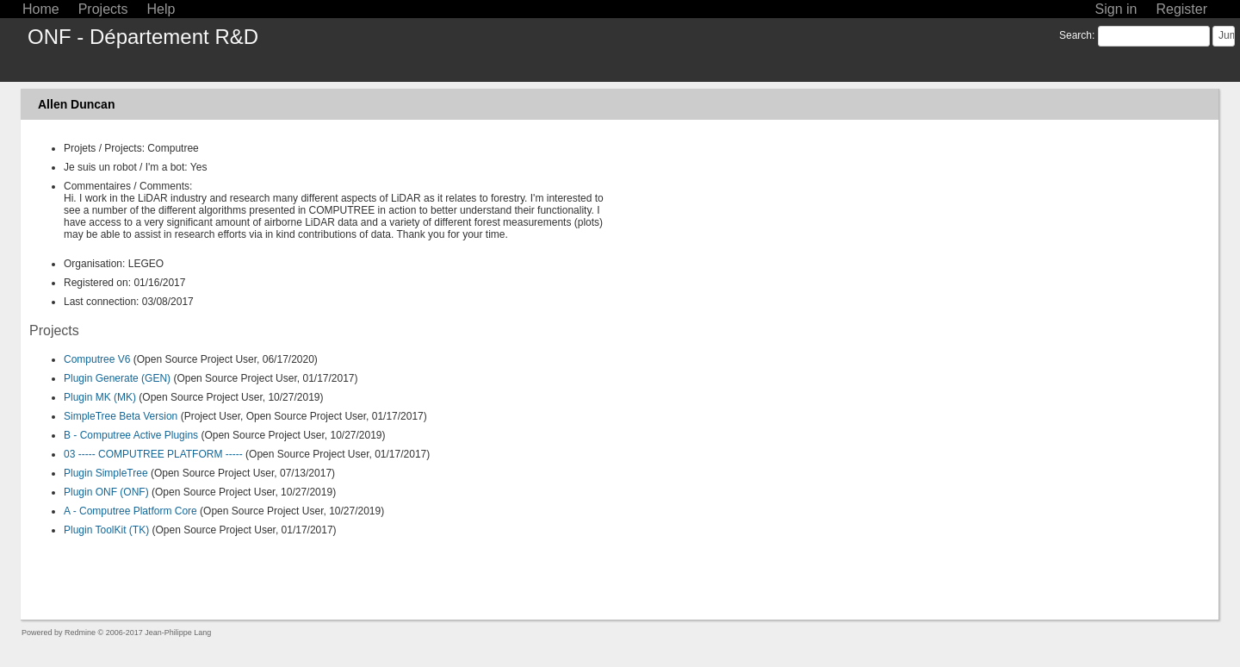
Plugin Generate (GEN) (117, 378)
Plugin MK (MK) (100, 397)
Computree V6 (97, 359)
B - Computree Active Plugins (131, 435)
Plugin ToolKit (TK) (106, 530)
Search (1075, 35)
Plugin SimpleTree (106, 473)
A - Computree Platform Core (130, 511)
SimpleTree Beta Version (120, 416)
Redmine (80, 632)
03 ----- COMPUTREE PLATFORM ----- (153, 454)
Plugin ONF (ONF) (106, 492)
